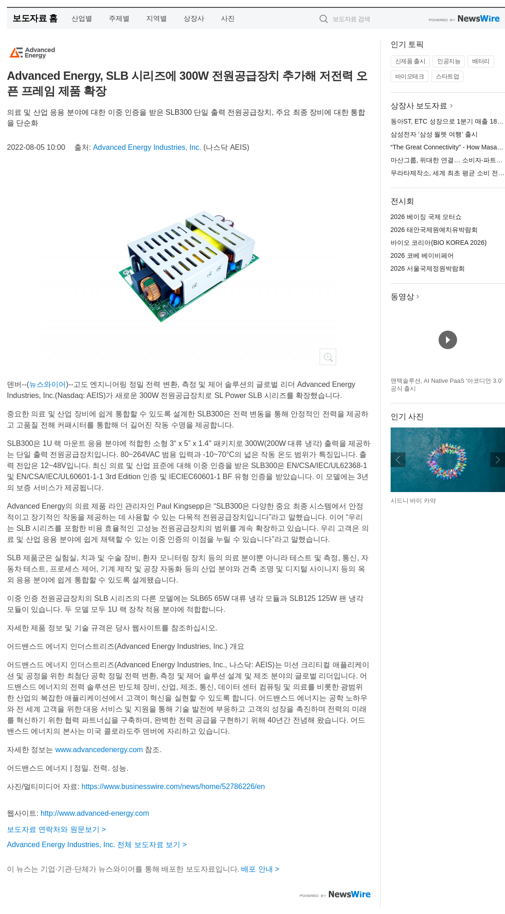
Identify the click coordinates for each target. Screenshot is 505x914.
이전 (398, 459)
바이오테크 (409, 76)
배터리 (481, 61)
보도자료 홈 (34, 18)
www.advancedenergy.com (99, 750)
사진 (228, 18)
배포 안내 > (260, 869)
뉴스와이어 (47, 384)
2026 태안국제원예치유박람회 (434, 229)
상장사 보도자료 (419, 105)
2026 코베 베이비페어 (422, 255)
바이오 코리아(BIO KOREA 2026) (439, 242)
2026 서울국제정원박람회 (428, 268)
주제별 (119, 18)
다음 (497, 459)
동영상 (402, 296)
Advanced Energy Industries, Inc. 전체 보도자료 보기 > (97, 845)
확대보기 (328, 357)
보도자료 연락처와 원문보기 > (56, 829)
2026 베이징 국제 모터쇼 (426, 216)
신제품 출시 (410, 61)
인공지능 (448, 61)
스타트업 (447, 76)
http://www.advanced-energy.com (95, 813)
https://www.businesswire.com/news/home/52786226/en (173, 786)
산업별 (81, 18)
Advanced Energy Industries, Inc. (147, 147)
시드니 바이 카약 (413, 500)
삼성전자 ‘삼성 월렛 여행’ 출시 (434, 134)
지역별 (156, 18)
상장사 (194, 18)
